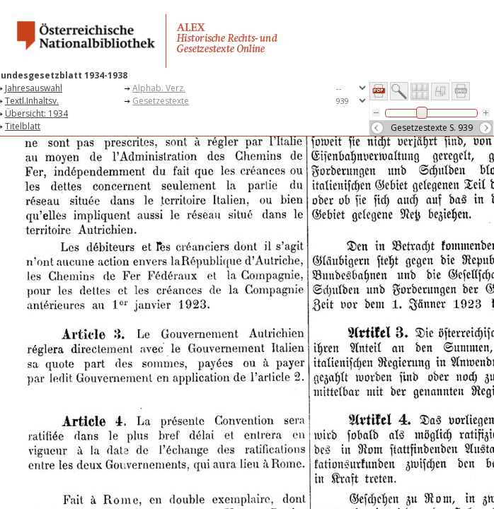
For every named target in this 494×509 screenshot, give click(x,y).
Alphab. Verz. (158, 88)
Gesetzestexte (160, 101)
